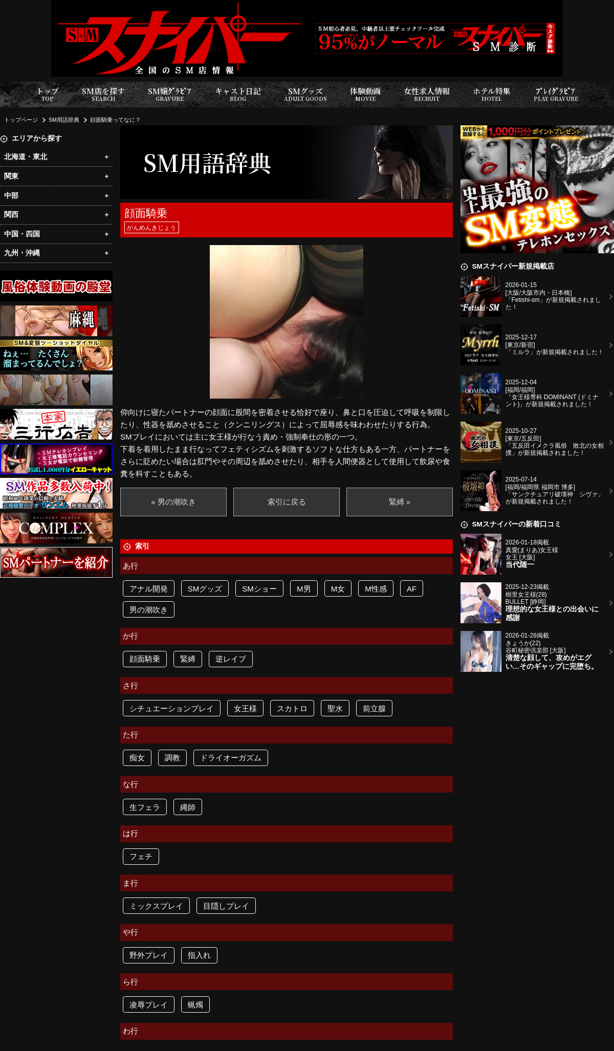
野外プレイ (148, 955)
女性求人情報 (427, 94)
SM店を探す (103, 94)
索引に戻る (287, 501)
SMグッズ (305, 94)
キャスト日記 (238, 94)
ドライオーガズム (230, 757)
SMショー (259, 588)
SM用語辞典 (64, 120)
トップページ (21, 120)
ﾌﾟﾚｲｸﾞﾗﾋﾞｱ (556, 94)
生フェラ (144, 807)
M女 (338, 588)
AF (411, 588)
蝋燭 (195, 1004)
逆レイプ (230, 658)
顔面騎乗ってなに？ (115, 120)
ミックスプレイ (156, 906)
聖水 (335, 708)
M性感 (376, 588)
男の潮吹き (148, 609)
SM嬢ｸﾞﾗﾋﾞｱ (169, 94)
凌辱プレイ (148, 1004)
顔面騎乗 (144, 658)
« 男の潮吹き (173, 501)
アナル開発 (148, 588)
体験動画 (365, 94)
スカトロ (292, 708)
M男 (304, 588)
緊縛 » (400, 501)
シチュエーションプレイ (171, 708)
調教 (172, 757)
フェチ (140, 856)
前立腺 (374, 708)
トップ (47, 94)
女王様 (245, 708)
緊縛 (187, 658)
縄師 (187, 807)
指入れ (199, 955)
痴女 (137, 757)
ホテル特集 (492, 94)
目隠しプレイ (226, 906)
